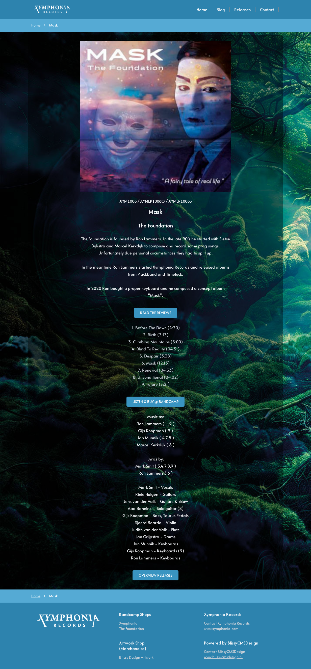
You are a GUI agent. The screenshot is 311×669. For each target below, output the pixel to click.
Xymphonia (128, 623)
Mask (53, 25)
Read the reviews (155, 312)
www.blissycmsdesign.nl (223, 656)
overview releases (155, 575)
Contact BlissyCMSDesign (224, 651)
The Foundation (131, 628)
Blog (221, 9)
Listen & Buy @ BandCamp (155, 401)
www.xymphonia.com (221, 628)
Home (202, 9)
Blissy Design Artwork (136, 657)
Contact (267, 9)
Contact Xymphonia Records (227, 623)
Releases (242, 9)
